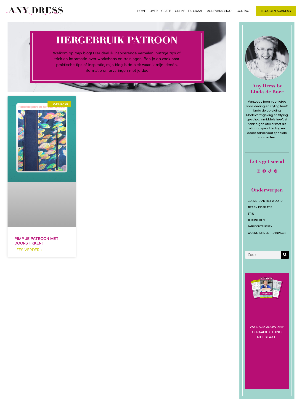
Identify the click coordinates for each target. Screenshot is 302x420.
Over (154, 11)
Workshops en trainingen (267, 232)
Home (141, 11)
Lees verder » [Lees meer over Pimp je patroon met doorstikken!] (28, 249)
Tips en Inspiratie (260, 207)
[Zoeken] (285, 255)
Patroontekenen (260, 226)
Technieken (256, 220)
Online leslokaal (189, 11)
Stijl (251, 213)
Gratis (166, 11)
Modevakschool (220, 11)
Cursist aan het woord (265, 200)
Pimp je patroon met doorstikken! (36, 240)
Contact (244, 11)
